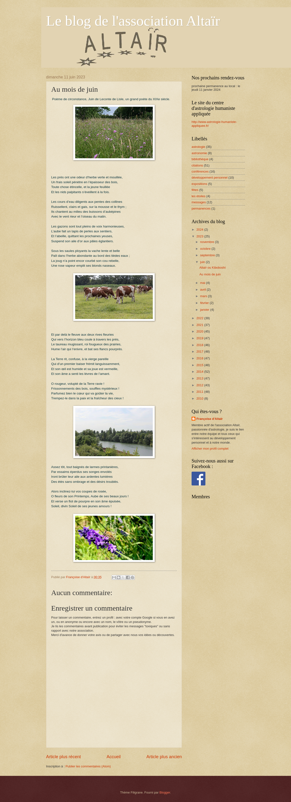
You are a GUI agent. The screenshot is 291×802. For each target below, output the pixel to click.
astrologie (198, 147)
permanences (201, 208)
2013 (200, 378)
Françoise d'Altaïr (209, 419)
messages (199, 202)
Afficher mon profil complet (210, 448)
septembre (208, 255)
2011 (200, 391)
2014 (200, 371)
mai (203, 283)
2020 (200, 331)
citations (197, 165)
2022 (200, 318)
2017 (200, 351)
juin (203, 262)
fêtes (195, 190)
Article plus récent (63, 756)
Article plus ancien (164, 756)
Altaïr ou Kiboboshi (212, 267)
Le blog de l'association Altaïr (133, 21)
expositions (199, 184)
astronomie (199, 153)
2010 (200, 398)
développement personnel (209, 177)
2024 (200, 229)
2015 (200, 365)
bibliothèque (200, 159)
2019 (200, 338)
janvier (205, 309)
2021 (200, 325)
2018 (200, 345)
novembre (207, 242)
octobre (205, 248)
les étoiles (198, 196)
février (205, 303)
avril (203, 289)
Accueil (113, 756)
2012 (200, 385)
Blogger (165, 792)
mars (204, 296)
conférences (200, 171)
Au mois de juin (210, 274)
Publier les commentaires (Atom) (88, 766)
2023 (200, 236)
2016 (200, 358)
